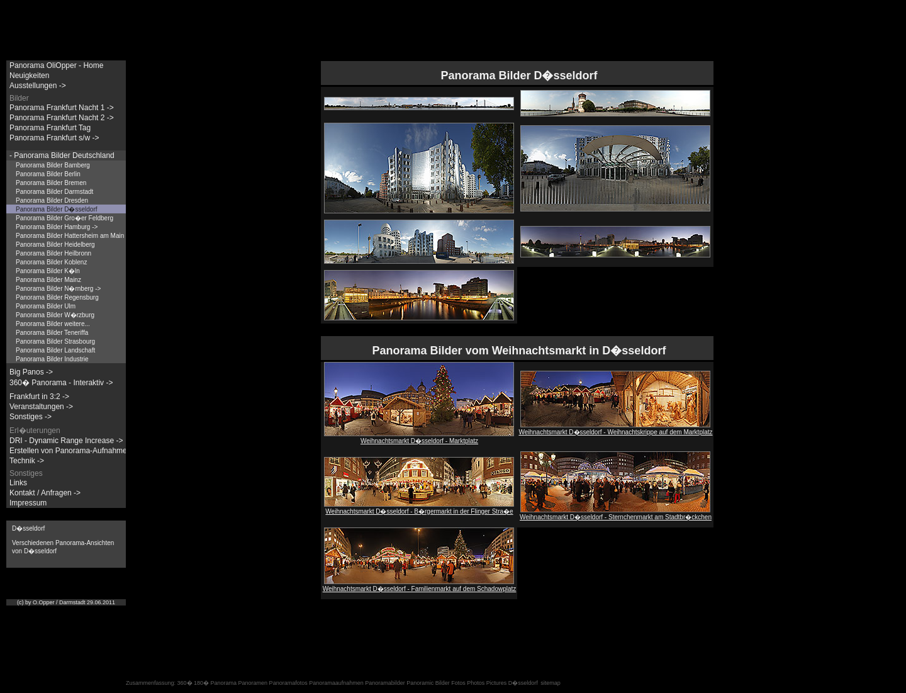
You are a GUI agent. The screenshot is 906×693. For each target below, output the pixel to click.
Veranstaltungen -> (41, 406)
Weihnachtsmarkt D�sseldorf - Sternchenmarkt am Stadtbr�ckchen (616, 514)
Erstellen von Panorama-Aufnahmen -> (74, 450)
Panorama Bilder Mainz (48, 279)
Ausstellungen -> (37, 85)
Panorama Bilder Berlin (48, 174)
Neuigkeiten (29, 75)
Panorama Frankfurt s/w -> (54, 137)
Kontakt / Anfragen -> (45, 492)
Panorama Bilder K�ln (48, 271)
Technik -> (26, 460)
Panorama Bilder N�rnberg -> (58, 288)
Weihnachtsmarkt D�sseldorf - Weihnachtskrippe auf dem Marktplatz (615, 429)
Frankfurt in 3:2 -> (39, 396)
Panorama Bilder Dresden (52, 200)
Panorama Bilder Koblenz (51, 262)
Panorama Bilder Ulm (46, 306)
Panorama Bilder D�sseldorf (57, 209)
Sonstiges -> (30, 416)
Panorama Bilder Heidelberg (55, 244)
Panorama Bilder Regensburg (57, 297)
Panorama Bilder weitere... (53, 323)
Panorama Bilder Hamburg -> (57, 226)
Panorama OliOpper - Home (56, 65)
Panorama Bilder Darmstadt (54, 191)
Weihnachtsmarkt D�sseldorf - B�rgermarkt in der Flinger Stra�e (419, 508)
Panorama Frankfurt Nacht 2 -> (61, 117)
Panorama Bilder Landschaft (55, 350)
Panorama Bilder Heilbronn (53, 253)
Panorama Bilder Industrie (52, 359)
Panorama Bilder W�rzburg (55, 315)
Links (18, 482)
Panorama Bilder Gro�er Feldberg (64, 218)
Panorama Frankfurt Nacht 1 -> (61, 107)
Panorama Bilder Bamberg (53, 165)
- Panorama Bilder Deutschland (62, 155)
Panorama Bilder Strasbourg (55, 341)
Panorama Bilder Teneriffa (52, 332)
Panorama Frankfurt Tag (50, 127)
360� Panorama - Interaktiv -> (61, 382)
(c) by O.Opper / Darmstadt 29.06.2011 (66, 602)
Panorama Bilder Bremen (51, 182)
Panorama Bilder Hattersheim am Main (70, 235)
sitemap (550, 683)
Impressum (28, 503)
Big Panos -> (31, 372)
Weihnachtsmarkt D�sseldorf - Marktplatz (419, 437)
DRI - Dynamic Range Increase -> (66, 440)
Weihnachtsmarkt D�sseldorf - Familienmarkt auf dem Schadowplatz (420, 585)
